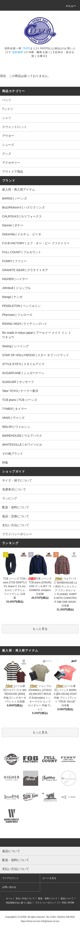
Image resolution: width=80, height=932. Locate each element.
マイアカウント (10, 878)
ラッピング (9, 498)
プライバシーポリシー (17, 534)
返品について (67, 898)
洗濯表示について (14, 489)
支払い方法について (15, 525)
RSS (64, 903)
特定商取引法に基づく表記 (19, 903)
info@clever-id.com (50, 921)
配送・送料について (15, 507)
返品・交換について (15, 516)
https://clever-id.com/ (30, 921)
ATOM (71, 903)
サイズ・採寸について (17, 480)
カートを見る (49, 878)
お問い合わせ (9, 887)
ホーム (9, 898)
